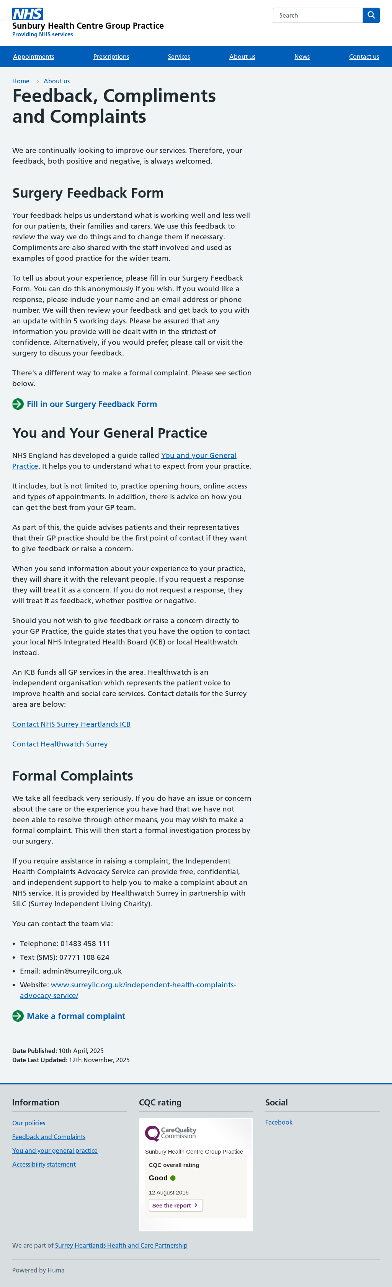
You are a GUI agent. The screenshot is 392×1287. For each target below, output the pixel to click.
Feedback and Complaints (48, 1137)
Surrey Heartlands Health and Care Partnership (121, 1245)
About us (242, 56)
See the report (171, 1205)
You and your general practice (55, 1150)
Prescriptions (111, 56)
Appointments (33, 56)
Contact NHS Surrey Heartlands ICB (71, 724)
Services (179, 56)
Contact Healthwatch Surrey (60, 744)
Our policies (28, 1123)
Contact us (364, 56)
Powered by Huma (38, 1270)
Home (20, 81)
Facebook (279, 1122)
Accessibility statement (44, 1164)
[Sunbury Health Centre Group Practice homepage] (88, 23)
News (302, 56)
